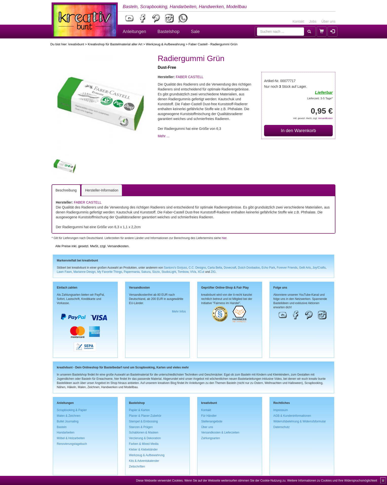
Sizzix (156, 272)
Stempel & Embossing (143, 421)
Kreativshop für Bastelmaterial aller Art (115, 44)
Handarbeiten (65, 432)
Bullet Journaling (67, 421)
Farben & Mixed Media (144, 444)
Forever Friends (287, 267)
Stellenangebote (211, 421)
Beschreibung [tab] (66, 190)
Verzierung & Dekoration (145, 438)
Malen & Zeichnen (68, 415)
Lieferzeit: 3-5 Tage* (320, 98)
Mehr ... (163, 136)
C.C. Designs (197, 267)
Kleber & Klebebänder (143, 449)
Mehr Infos (179, 311)
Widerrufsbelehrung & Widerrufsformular (299, 421)
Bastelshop (168, 31)
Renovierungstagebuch (72, 444)
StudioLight (168, 272)
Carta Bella (215, 267)
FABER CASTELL (189, 77)
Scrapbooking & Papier (72, 410)
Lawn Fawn (64, 272)
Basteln (62, 427)
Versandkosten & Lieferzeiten (220, 432)
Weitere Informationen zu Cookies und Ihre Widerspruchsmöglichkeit (332, 480)
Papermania (131, 272)
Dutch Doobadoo (249, 267)
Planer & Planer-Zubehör (145, 415)
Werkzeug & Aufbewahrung (165, 44)
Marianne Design (84, 272)
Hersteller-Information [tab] (101, 190)
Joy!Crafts (319, 267)
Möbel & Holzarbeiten (71, 438)
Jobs (313, 21)
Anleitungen (134, 31)
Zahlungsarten (210, 438)
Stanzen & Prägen (141, 427)
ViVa (193, 272)
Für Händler (209, 415)
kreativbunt (76, 44)
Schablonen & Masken (143, 432)
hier (224, 238)
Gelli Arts (305, 267)
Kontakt (298, 21)
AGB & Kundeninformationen (292, 415)
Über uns (328, 21)
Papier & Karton (139, 410)
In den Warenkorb (298, 130)
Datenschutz (281, 427)
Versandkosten (325, 118)
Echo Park (268, 267)
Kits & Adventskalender (144, 461)
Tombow (183, 272)
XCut (201, 272)
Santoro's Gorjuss (175, 267)
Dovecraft (230, 267)
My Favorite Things (109, 272)
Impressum (280, 410)
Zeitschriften (137, 466)
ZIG (213, 272)
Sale (195, 31)
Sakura (146, 272)
